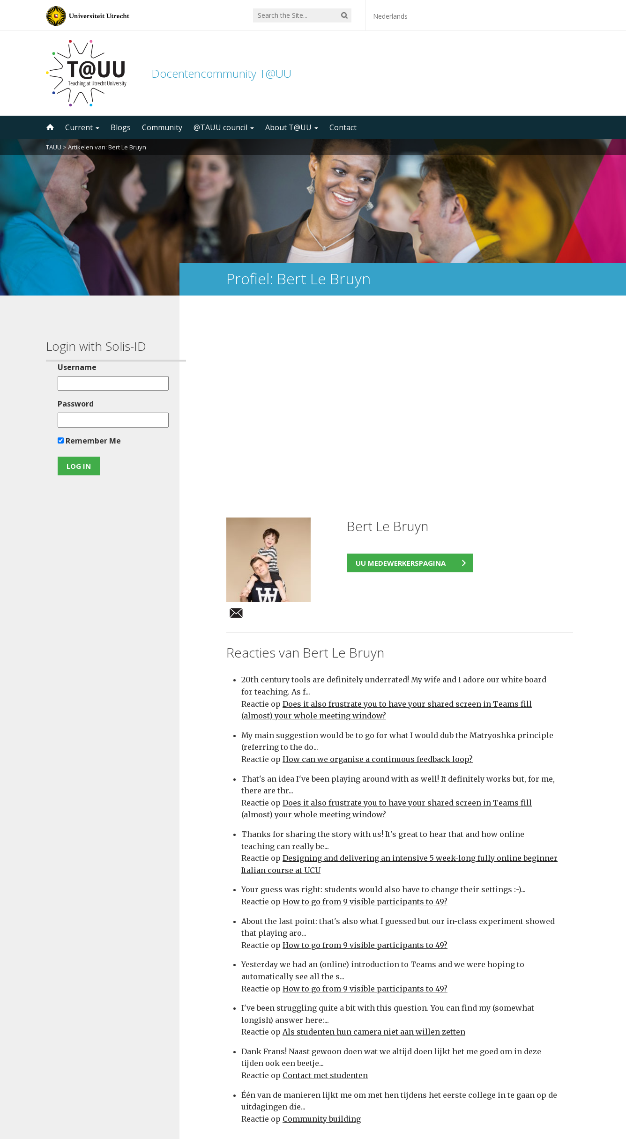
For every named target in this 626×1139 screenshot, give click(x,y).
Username (73, 367)
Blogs (121, 127)
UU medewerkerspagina (401, 369)
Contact (343, 127)
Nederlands (390, 16)
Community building (322, 925)
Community (162, 127)
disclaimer (562, 1094)
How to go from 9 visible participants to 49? (365, 707)
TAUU (53, 147)
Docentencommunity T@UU (221, 73)
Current (82, 127)
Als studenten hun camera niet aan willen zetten (374, 838)
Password (72, 404)
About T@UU (291, 127)
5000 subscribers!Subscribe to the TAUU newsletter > (403, 1016)
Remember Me (86, 441)
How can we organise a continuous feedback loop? (378, 565)
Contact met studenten (325, 881)
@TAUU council (224, 127)
